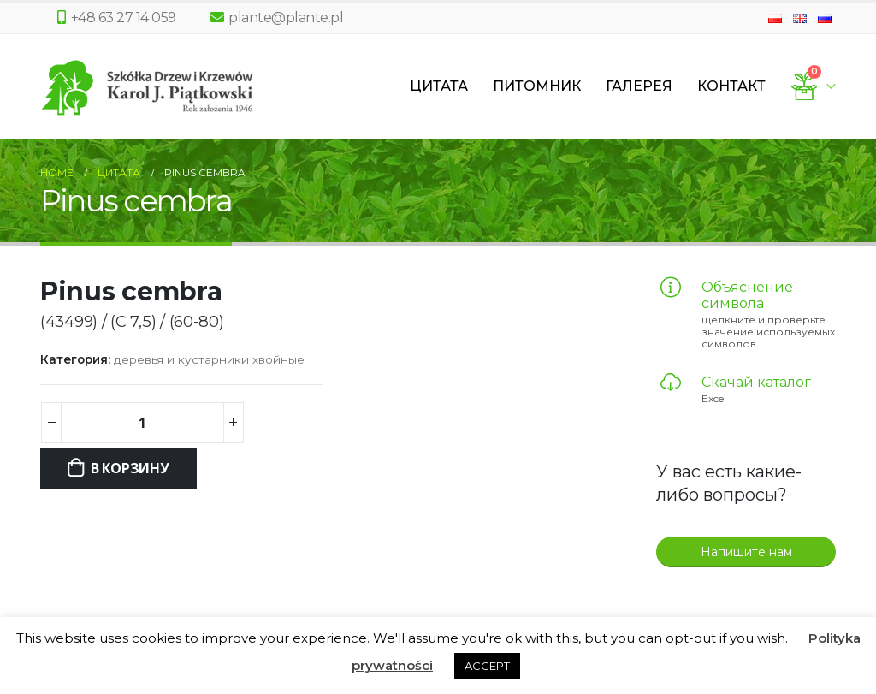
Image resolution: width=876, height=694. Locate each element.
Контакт (731, 86)
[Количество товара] (142, 422)
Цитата (439, 86)
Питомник (537, 86)
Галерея (639, 86)
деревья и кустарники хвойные (209, 359)
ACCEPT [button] (487, 666)
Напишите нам (746, 552)
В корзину (130, 468)
